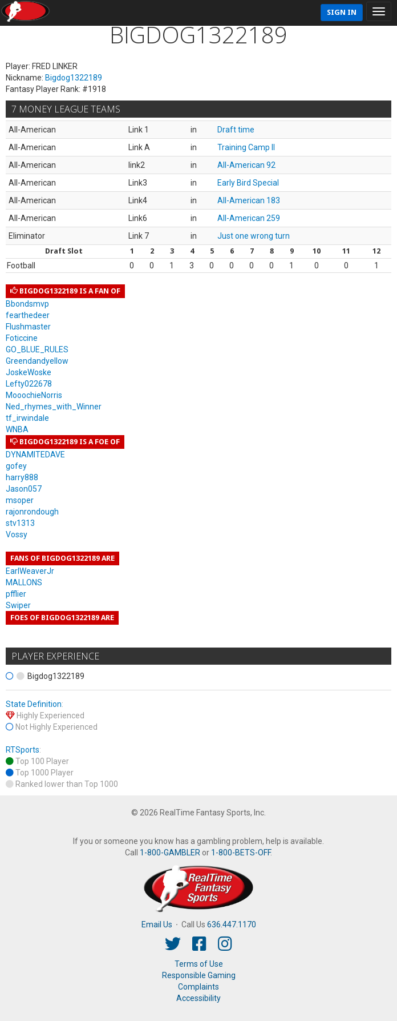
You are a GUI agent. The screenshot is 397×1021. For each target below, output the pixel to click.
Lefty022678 (29, 383)
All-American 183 (248, 200)
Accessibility (198, 998)
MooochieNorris (34, 395)
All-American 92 (246, 165)
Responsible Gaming (199, 975)
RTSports (22, 749)
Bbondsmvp (27, 303)
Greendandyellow (37, 360)
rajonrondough (32, 511)
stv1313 (20, 523)
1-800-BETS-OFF (240, 852)
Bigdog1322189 (73, 77)
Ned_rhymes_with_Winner (54, 406)
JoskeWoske (28, 372)
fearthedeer (28, 315)
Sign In (342, 12)
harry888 (22, 477)
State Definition (34, 704)
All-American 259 (248, 218)
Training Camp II (246, 147)
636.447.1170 (231, 924)
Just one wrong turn (253, 235)
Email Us (156, 924)
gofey (16, 466)
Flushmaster (28, 326)
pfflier (16, 593)
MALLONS (24, 582)
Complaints (198, 986)
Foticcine (22, 338)
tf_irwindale (27, 418)
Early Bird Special (248, 182)
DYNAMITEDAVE (35, 454)
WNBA (17, 429)
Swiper (18, 605)
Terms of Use (199, 963)
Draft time (235, 129)
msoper (20, 500)
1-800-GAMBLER (170, 852)
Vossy (16, 534)
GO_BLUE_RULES (37, 349)
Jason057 (24, 488)
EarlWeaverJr (30, 571)
